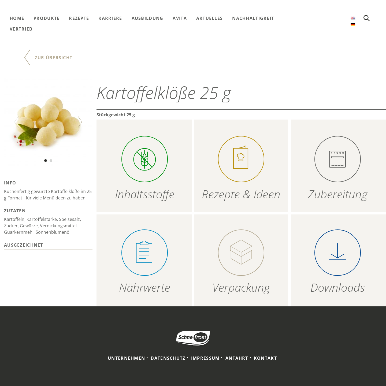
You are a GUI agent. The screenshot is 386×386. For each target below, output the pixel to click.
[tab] (48, 246)
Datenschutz (168, 358)
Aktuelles (209, 18)
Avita (180, 18)
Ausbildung (148, 18)
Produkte (47, 18)
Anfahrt (236, 358)
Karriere (110, 18)
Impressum (205, 358)
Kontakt (265, 358)
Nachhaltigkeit (253, 18)
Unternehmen (126, 358)
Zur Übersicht (54, 58)
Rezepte (79, 18)
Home (17, 18)
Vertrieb (21, 29)
